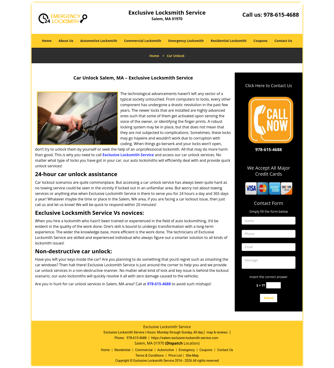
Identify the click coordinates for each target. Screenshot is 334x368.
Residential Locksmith (229, 40)
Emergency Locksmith (186, 40)
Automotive (165, 350)
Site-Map (192, 355)
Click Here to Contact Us (268, 85)
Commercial (144, 350)
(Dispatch (174, 343)
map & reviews (217, 332)
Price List (175, 355)
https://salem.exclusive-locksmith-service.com (184, 338)
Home (46, 40)
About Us (65, 40)
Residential (122, 350)
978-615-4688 (281, 14)
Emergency (187, 350)
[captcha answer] (273, 285)
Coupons (260, 40)
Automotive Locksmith (98, 40)
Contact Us (283, 40)
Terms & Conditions (149, 355)
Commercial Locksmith (142, 40)
